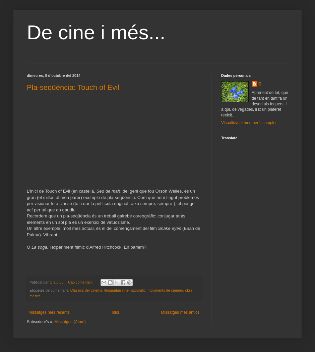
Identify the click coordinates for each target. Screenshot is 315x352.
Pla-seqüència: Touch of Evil (73, 87)
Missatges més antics (180, 312)
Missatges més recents (49, 312)
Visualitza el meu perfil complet (248, 122)
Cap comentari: (80, 282)
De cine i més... (96, 32)
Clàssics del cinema (86, 290)
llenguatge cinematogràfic (124, 290)
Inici (115, 312)
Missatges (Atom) (69, 321)
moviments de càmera (165, 290)
